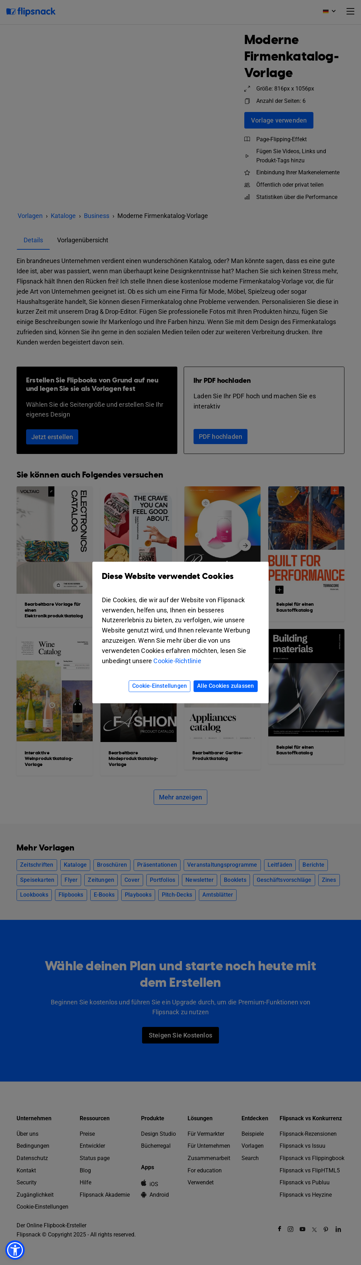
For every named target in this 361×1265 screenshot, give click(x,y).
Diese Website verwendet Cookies (180, 581)
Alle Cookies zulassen (225, 686)
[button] (15, 1250)
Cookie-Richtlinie (177, 661)
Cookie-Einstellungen (159, 686)
